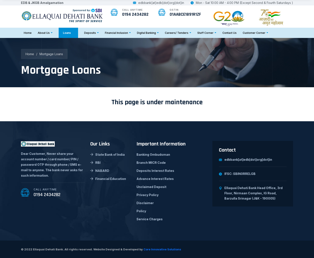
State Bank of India (107, 154)
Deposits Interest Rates (155, 171)
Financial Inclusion (118, 32)
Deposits (91, 32)
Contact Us (229, 32)
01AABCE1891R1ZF (185, 14)
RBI (95, 162)
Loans (68, 32)
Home (28, 32)
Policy (141, 211)
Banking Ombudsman (153, 154)
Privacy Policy (148, 195)
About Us (45, 32)
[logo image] (62, 15)
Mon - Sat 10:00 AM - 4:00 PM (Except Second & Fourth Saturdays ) (242, 3)
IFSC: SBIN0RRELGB (237, 174)
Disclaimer (145, 203)
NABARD (99, 171)
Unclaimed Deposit (151, 187)
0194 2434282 (135, 14)
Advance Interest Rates (155, 179)
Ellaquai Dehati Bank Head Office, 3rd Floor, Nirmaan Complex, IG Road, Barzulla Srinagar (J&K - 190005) (251, 193)
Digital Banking (148, 32)
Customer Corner (255, 32)
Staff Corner (206, 32)
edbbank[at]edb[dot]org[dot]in (158, 3)
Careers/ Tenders (178, 32)
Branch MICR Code (151, 162)
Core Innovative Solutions (162, 249)
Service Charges (150, 219)
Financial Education (108, 179)
